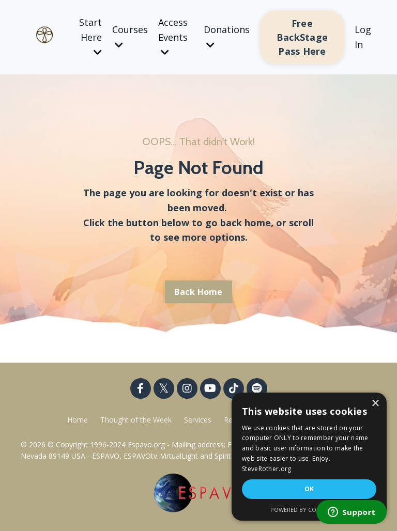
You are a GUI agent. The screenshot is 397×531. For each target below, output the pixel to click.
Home (77, 420)
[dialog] (309, 457)
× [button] (375, 404)
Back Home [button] (198, 292)
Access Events (173, 36)
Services (197, 420)
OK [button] (309, 489)
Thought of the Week (137, 420)
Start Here (90, 36)
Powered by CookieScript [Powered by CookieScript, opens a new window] (309, 509)
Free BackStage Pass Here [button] (302, 37)
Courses (130, 36)
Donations (227, 36)
